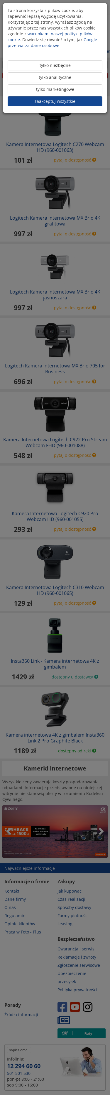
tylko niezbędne (55, 65)
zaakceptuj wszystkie (55, 101)
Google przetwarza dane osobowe (52, 42)
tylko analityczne (55, 77)
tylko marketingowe (55, 89)
